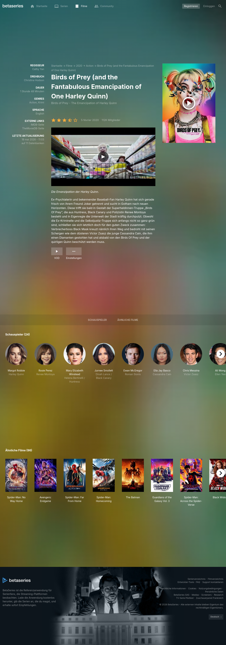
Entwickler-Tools (186, 582)
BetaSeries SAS (181, 594)
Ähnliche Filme (127, 319)
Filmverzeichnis (215, 579)
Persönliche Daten (214, 591)
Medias (195, 594)
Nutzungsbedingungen (210, 588)
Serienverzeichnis (197, 579)
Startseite (56, 65)
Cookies (192, 588)
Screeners (206, 594)
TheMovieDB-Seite (33, 128)
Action (89, 65)
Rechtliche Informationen (173, 588)
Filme (69, 65)
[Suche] (220, 6)
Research (218, 594)
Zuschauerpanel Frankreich (209, 598)
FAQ (198, 582)
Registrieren (191, 6)
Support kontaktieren (212, 582)
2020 (79, 65)
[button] (16, 363)
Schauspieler (97, 319)
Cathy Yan (38, 69)
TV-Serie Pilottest (185, 598)
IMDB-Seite (37, 124)
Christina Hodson (34, 80)
